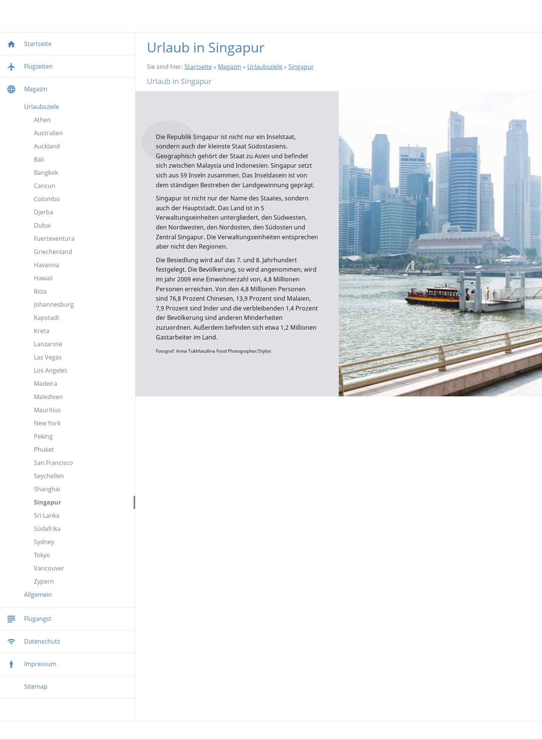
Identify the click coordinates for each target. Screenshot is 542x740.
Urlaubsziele (264, 67)
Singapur (301, 67)
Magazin (229, 67)
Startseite (198, 67)
